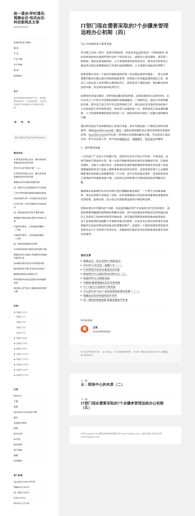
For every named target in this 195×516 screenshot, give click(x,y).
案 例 (16, 70)
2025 (18, 338)
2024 (18, 343)
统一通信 (140, 351)
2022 (18, 353)
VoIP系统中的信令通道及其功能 (101, 269)
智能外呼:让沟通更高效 (96, 278)
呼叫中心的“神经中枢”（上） (28, 168)
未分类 (17, 439)
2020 (18, 364)
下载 (16, 401)
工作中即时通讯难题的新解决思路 (30, 192)
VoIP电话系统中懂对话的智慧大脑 (30, 249)
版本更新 (18, 444)
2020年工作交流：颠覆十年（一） (103, 265)
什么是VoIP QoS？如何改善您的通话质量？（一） (112, 291)
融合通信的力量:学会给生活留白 (29, 268)
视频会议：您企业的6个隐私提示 (102, 261)
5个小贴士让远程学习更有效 (99, 287)
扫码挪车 (18, 460)
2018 (18, 375)
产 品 (16, 53)
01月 (19, 332)
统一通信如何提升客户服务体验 (29, 212)
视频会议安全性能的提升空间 (100, 295)
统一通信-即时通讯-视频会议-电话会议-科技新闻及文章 (29, 17)
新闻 (16, 406)
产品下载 (18, 59)
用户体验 (18, 449)
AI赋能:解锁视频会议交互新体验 (101, 282)
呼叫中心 (18, 395)
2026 (18, 312)
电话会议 (150, 139)
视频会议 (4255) (21, 487)
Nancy (109, 351)
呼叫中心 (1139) (21, 503)
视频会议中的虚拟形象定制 (27, 182)
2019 (18, 369)
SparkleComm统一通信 (107, 130)
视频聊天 (137, 139)
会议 (138, 52)
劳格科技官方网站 (22, 42)
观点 (16, 417)
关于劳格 (18, 64)
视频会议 (124, 139)
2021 (18, 359)
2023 (18, 348)
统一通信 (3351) (21, 492)
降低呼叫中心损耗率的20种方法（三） (105, 274)
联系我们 (18, 75)
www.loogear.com (90, 436)
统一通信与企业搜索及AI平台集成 (30, 187)
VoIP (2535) (19, 497)
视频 (16, 455)
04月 (19, 316)
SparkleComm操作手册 (25, 412)
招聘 (16, 428)
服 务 (16, 48)
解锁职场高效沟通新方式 (26, 274)
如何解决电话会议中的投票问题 (29, 263)
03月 (19, 322)
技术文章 (18, 433)
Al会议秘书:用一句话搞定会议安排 (30, 198)
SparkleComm (97, 134)
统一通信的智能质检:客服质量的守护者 (105, 300)
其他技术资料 (20, 422)
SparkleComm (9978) (24, 481)
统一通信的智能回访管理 (26, 243)
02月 (19, 327)
